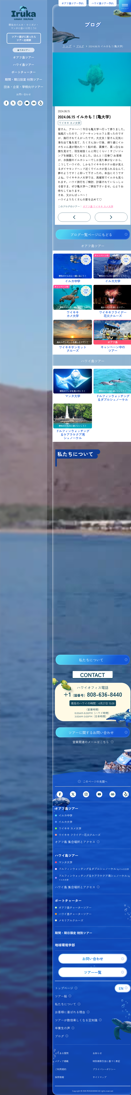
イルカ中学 (65, 815)
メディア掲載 (62, 1061)
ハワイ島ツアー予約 (103, 3)
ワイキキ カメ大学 (69, 123)
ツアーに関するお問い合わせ (91, 732)
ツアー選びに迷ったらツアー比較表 (24, 38)
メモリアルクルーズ (71, 920)
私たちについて (91, 659)
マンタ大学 (65, 862)
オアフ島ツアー (23, 57)
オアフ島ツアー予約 (72, 3)
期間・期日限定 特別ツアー (23, 79)
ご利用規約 (60, 1069)
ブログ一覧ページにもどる (91, 234)
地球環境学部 (65, 944)
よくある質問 (62, 1053)
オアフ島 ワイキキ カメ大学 (98, 206)
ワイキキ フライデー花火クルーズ (79, 835)
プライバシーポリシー (104, 1069)
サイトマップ (99, 1077)
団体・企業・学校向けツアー (23, 86)
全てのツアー (23, 50)
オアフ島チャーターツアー (75, 907)
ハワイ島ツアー (23, 64)
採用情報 (59, 1077)
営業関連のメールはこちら (90, 742)
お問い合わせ (23, 94)
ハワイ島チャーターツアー (75, 914)
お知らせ (97, 1053)
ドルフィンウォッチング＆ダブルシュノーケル (94, 869)
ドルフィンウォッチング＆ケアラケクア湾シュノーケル (94, 877)
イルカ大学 (65, 822)
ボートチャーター (23, 72)
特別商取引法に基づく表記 (106, 1061)
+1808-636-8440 (92, 694)
